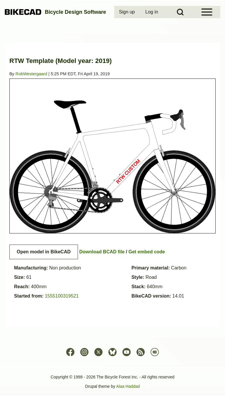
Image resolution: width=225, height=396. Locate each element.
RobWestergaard (31, 73)
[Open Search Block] (180, 12)
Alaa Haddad (128, 386)
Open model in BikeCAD (44, 251)
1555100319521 (62, 295)
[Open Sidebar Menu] (206, 12)
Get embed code (147, 251)
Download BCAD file (102, 251)
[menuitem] (127, 12)
